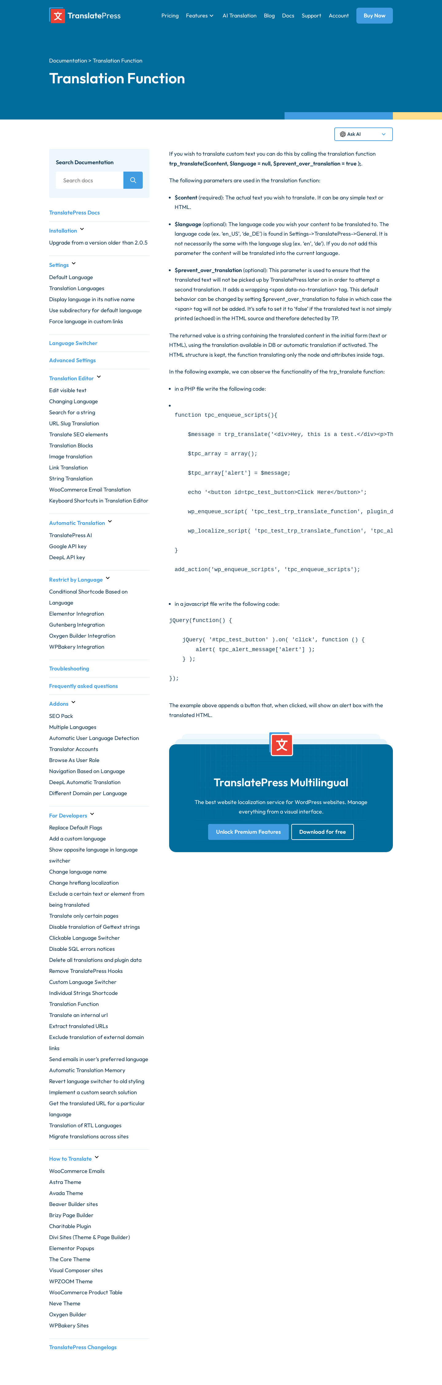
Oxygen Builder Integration (82, 635)
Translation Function (74, 1003)
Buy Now (375, 15)
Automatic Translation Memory (87, 1070)
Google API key (68, 546)
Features (197, 15)
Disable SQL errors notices (82, 948)
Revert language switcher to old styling (96, 1081)
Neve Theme (64, 1303)
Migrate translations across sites (89, 1136)
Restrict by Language (76, 579)
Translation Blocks (71, 445)
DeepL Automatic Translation (85, 782)
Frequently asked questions (83, 685)
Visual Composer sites (76, 1270)
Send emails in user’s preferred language (98, 1059)
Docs (288, 15)
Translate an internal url (78, 1015)
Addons (58, 703)
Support (311, 15)
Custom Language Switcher (83, 981)
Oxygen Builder (68, 1314)
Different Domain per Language (88, 793)
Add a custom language (77, 838)
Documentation (68, 60)
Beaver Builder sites (73, 1204)
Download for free (322, 831)
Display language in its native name (92, 299)
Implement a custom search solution (93, 1092)
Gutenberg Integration (77, 624)
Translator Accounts (73, 749)
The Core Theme (69, 1259)
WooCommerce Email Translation (90, 489)
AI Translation (240, 15)
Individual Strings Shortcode (83, 992)
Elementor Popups (71, 1248)
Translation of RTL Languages (85, 1125)
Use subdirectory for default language (95, 310)
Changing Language (73, 401)
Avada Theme (66, 1193)
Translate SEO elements (78, 434)
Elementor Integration (76, 613)
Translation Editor (71, 378)
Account (339, 15)
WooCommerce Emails (77, 1170)
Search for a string (72, 412)
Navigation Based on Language (87, 771)
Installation (63, 230)
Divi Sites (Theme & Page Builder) (89, 1237)
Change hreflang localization (84, 882)
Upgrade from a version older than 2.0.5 (98, 242)
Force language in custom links (86, 321)
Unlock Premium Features (248, 831)
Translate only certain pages (83, 915)
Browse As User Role (74, 760)
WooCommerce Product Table (85, 1292)
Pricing (170, 15)
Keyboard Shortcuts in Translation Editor (99, 500)
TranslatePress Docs (74, 212)
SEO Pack (61, 715)
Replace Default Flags (75, 827)
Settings (59, 264)
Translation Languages (76, 288)
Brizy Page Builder (71, 1215)
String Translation (71, 478)
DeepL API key (67, 557)
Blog (269, 15)
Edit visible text (68, 390)
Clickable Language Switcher (84, 937)
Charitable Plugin (70, 1226)
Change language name (78, 871)
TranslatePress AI (70, 535)
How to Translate (70, 1158)
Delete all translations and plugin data (95, 959)
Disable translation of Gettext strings (94, 926)
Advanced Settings (72, 360)
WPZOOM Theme (71, 1281)
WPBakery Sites (69, 1325)
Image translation (70, 456)
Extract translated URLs (78, 1026)
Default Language (71, 277)
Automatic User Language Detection (94, 738)
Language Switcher (73, 343)
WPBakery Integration (76, 646)
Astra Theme (65, 1182)
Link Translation (68, 467)
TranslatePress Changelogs (83, 1347)
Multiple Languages (72, 726)
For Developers (68, 815)
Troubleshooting (69, 668)
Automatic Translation (77, 522)
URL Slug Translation (74, 423)
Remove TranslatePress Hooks (86, 970)
